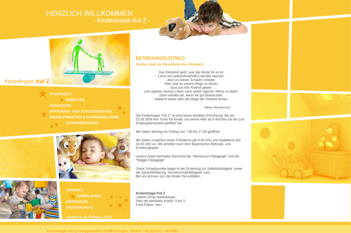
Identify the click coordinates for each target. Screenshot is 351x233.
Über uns (75, 100)
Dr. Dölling (91, 217)
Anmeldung (89, 196)
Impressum (77, 202)
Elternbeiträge (82, 123)
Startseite (60, 94)
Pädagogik (60, 105)
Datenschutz (79, 207)
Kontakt (74, 190)
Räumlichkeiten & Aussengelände (84, 117)
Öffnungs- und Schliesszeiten (80, 111)
